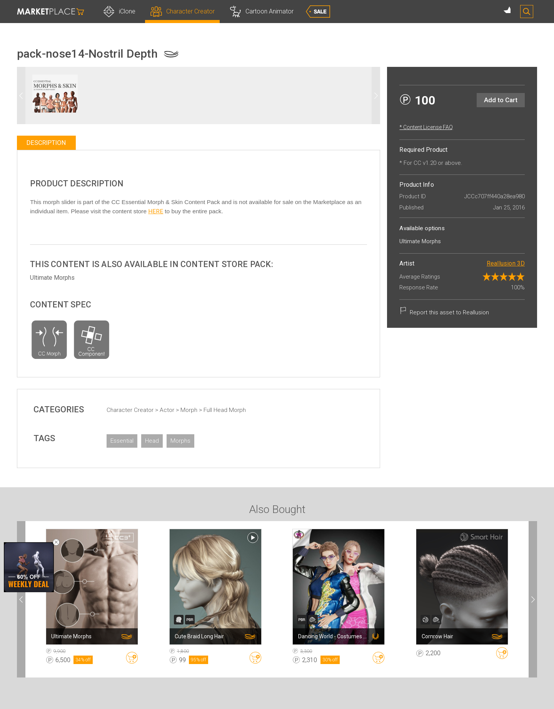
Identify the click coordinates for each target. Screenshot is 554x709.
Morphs (192, 440)
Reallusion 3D (493, 263)
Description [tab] (58, 142)
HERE (217, 211)
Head (164, 440)
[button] (364, 95)
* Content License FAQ (414, 127)
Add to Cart (489, 100)
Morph (201, 410)
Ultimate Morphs (64, 277)
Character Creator (142, 410)
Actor (180, 410)
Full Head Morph (236, 410)
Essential (133, 440)
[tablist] (198, 143)
